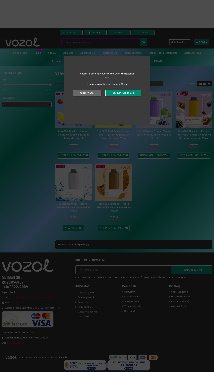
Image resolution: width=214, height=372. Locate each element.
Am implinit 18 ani (123, 93)
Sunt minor (87, 93)
